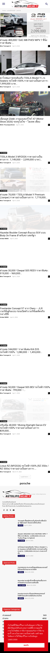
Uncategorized (5, 115)
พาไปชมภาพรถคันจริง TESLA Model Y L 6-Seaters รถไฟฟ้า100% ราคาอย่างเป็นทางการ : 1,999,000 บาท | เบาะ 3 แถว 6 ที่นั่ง (33, 550)
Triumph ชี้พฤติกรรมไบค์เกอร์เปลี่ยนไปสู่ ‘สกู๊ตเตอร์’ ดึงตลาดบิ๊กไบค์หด (32, 521)
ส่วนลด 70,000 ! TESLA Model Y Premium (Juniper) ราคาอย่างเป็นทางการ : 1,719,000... (23, 196)
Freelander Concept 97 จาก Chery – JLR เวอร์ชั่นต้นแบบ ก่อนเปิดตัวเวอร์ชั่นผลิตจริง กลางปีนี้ (22, 311)
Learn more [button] (12, 639)
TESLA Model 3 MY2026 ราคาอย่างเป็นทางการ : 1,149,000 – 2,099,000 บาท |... (21, 158)
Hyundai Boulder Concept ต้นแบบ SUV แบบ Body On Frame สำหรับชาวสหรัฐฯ (23, 234)
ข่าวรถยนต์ (3, 36)
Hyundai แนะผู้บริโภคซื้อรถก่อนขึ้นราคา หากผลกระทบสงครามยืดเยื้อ (32, 581)
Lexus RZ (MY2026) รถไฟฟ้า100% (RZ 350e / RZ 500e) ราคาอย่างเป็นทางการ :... (24, 467)
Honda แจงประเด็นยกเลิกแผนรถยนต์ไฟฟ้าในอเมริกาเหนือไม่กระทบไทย (31, 594)
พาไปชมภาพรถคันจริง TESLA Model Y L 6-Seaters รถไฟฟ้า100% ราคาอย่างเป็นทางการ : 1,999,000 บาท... (24, 81)
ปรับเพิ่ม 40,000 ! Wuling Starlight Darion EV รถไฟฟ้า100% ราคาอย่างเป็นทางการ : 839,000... (23, 428)
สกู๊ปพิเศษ (20, 572)
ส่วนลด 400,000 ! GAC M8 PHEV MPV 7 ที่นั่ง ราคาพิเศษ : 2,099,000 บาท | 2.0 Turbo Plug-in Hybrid (32, 535)
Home (4, 10)
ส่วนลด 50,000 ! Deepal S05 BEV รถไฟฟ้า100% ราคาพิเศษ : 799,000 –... (25, 388)
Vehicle (20, 525)
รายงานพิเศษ (21, 585)
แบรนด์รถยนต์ (11, 10)
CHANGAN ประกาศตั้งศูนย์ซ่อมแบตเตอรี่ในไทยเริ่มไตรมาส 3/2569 (32, 568)
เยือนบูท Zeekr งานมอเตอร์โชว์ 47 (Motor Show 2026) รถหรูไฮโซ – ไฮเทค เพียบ (22, 120)
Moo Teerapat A (5, 46)
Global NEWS (4, 238)
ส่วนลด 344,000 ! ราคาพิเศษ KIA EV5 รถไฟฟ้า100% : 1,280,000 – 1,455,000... (21, 351)
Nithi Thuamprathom (7, 125)
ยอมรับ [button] (26, 645)
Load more (25, 477)
